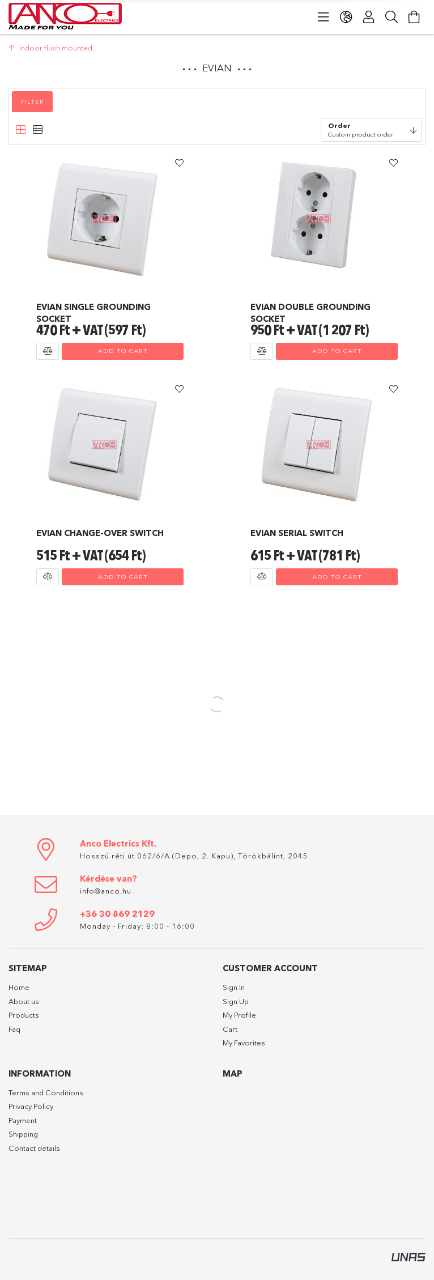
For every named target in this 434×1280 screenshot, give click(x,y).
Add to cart (123, 351)
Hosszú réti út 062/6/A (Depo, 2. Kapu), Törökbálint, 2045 (194, 855)
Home (18, 987)
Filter (32, 101)
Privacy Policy (30, 1106)
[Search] (391, 17)
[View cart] (414, 17)
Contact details (34, 1148)
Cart (230, 1029)
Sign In (234, 987)
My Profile (239, 1014)
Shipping (23, 1133)
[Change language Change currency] (346, 17)
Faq (14, 1029)
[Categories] (323, 17)
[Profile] (369, 17)
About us (23, 1001)
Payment (22, 1120)
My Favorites (244, 1042)
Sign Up (236, 1001)
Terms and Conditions (45, 1092)
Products (23, 1014)
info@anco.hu (105, 890)
